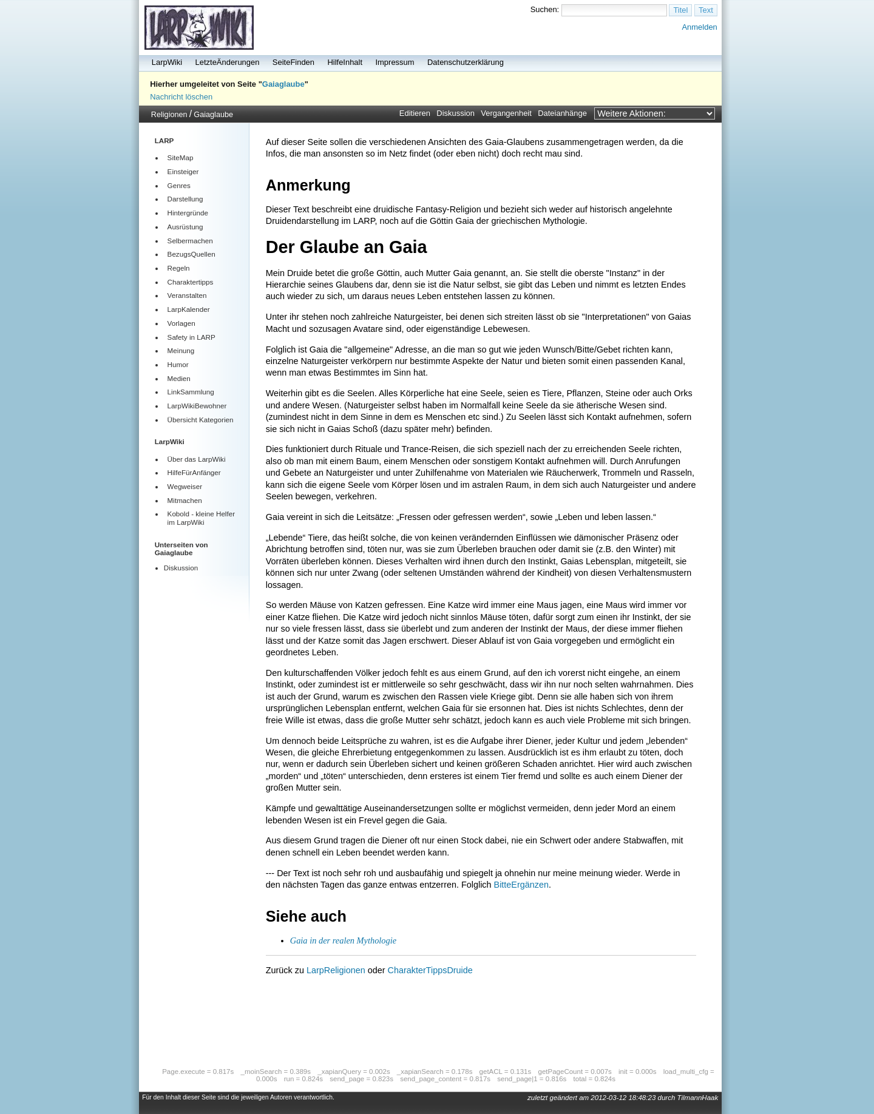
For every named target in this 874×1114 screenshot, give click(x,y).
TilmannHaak (698, 1097)
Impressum (394, 62)
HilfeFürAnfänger (194, 472)
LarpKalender (189, 309)
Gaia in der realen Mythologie (343, 940)
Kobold (178, 514)
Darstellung (185, 199)
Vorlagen (181, 323)
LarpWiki (167, 62)
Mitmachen (185, 500)
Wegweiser (185, 486)
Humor (178, 364)
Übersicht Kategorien (201, 420)
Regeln (179, 268)
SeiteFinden (293, 62)
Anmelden (699, 27)
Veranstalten (187, 295)
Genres (179, 185)
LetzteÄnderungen (227, 62)
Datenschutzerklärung (465, 62)
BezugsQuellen (191, 254)
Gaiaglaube (283, 84)
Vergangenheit (506, 113)
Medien (179, 378)
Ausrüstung (185, 227)
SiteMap (181, 157)
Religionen (169, 114)
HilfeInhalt (344, 62)
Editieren (414, 113)
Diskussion (455, 113)
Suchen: (545, 9)
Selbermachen (190, 241)
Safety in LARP (191, 337)
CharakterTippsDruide (430, 970)
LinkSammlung (191, 392)
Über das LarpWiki (197, 459)
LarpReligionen (336, 970)
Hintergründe (188, 213)
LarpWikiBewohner (197, 406)
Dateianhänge (562, 113)
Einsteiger (183, 171)
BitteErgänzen (521, 885)
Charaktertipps (191, 282)
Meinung (181, 350)
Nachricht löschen (181, 96)
